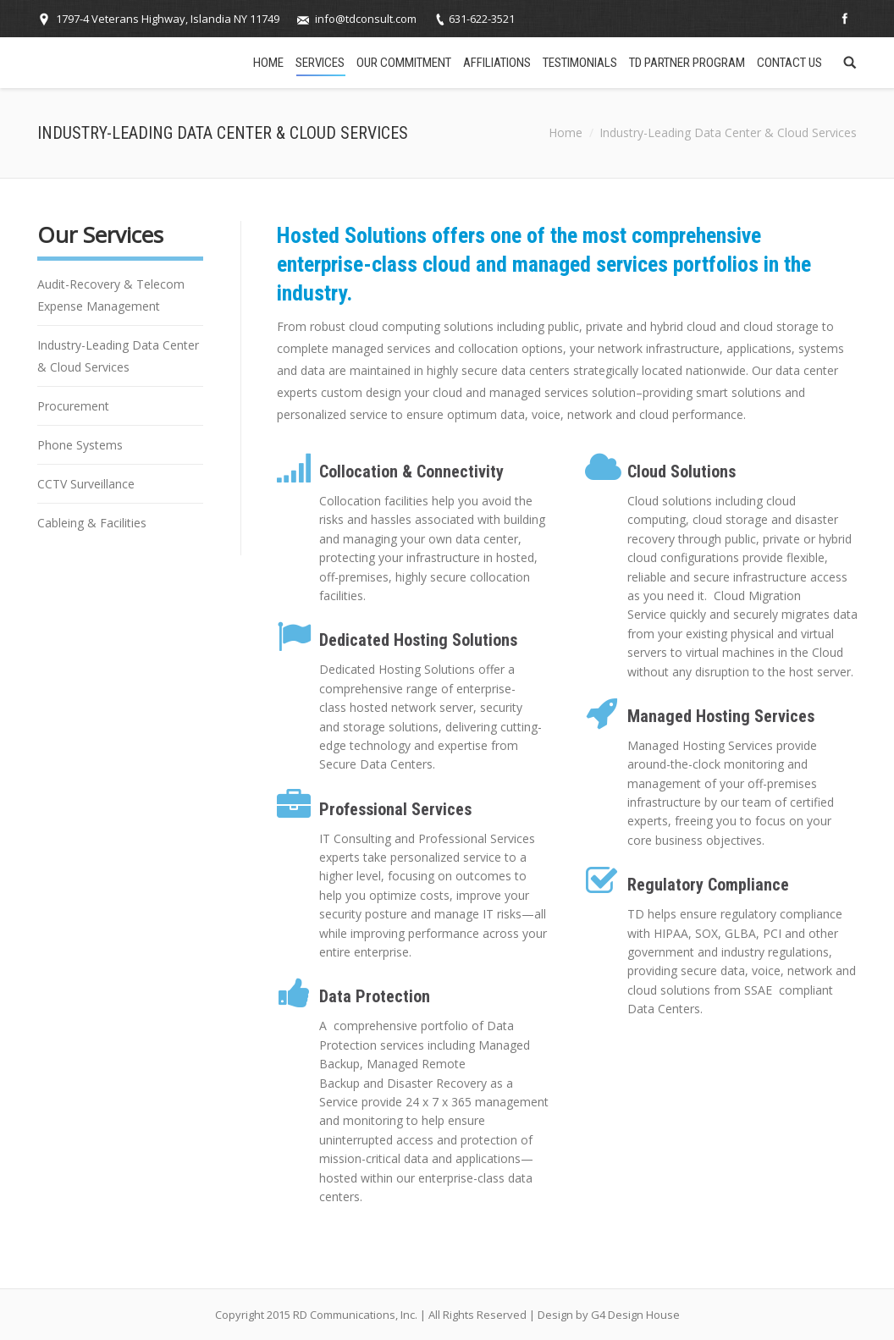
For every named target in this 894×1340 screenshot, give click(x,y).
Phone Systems (80, 445)
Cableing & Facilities (91, 523)
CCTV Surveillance (86, 484)
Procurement (73, 406)
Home (565, 132)
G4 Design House (635, 1314)
